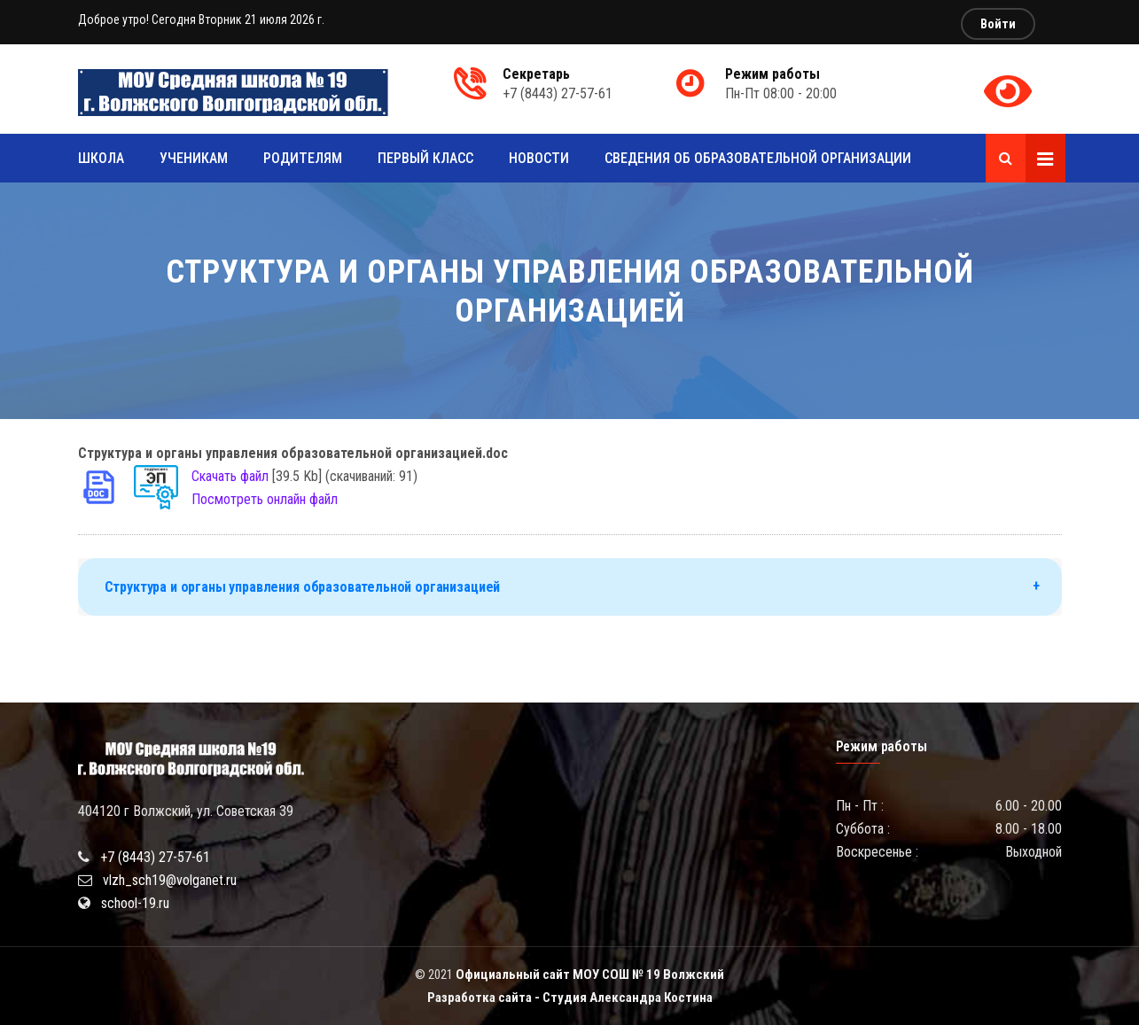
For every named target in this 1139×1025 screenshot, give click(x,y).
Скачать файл (230, 476)
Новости (539, 158)
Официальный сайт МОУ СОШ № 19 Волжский (590, 974)
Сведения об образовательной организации (758, 158)
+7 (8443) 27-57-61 (155, 857)
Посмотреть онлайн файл (264, 499)
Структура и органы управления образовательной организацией (303, 587)
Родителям (302, 158)
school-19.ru (135, 903)
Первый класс (425, 158)
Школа (101, 158)
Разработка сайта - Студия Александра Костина (570, 998)
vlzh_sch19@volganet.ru (170, 880)
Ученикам (194, 158)
